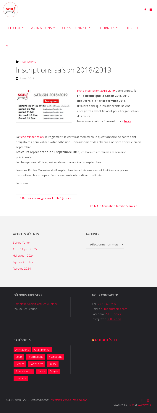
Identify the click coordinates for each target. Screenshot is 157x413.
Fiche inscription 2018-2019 (96, 90)
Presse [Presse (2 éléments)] (53, 364)
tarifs (127, 121)
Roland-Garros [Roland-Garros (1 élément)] (24, 371)
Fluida (131, 405)
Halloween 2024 (23, 255)
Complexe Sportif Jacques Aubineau (36, 304)
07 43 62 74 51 (108, 304)
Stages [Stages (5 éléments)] (54, 371)
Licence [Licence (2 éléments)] (19, 364)
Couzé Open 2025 (25, 249)
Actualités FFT (106, 340)
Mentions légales (61, 399)
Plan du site (80, 399)
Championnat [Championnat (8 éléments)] (42, 349)
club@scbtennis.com (114, 309)
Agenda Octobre (23, 262)
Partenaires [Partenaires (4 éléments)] (36, 364)
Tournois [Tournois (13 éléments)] (20, 378)
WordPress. (144, 405)
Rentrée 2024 (22, 268)
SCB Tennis (113, 314)
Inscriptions (28, 61)
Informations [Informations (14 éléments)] (35, 356)
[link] (7, 46)
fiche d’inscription (32, 137)
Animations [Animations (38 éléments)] (22, 349)
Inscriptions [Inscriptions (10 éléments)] (55, 356)
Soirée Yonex (21, 242)
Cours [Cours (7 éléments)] (18, 356)
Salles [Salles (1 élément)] (41, 371)
